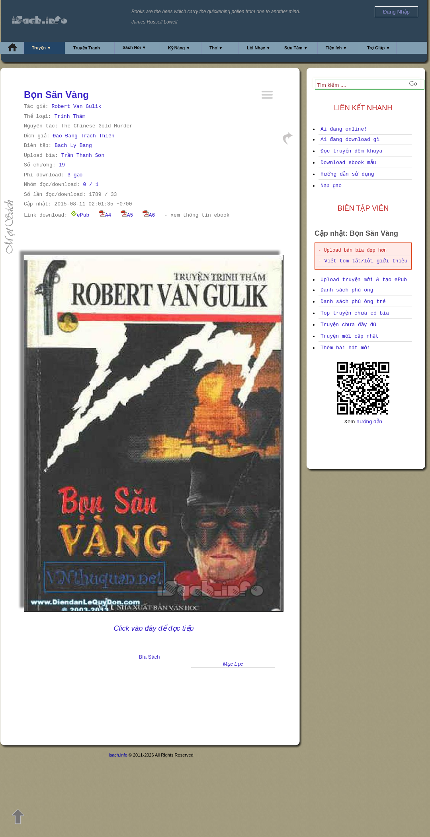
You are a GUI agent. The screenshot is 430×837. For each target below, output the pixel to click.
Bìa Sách (149, 657)
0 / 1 (90, 185)
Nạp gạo (331, 186)
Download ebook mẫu (348, 163)
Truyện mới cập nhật (350, 336)
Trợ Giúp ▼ (378, 47)
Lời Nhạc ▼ (258, 47)
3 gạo (74, 175)
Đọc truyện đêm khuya (351, 151)
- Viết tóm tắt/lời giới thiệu (362, 261)
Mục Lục (233, 664)
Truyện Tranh (86, 47)
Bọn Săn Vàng (56, 94)
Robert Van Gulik (76, 107)
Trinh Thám (69, 116)
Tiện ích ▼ (336, 47)
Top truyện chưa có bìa (355, 313)
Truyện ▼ (41, 47)
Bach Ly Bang (73, 146)
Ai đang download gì (350, 140)
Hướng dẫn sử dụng (347, 174)
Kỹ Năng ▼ (179, 47)
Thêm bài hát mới (345, 348)
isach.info (118, 755)
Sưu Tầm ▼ (296, 47)
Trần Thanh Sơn (83, 155)
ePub (79, 215)
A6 (149, 215)
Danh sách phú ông (347, 290)
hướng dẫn (369, 421)
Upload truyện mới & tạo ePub (364, 280)
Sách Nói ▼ (134, 47)
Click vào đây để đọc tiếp (153, 628)
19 (62, 165)
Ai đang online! (344, 129)
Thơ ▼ (216, 47)
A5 (127, 215)
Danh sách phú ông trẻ (353, 302)
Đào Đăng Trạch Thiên (83, 136)
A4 (105, 215)
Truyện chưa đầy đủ (348, 325)
